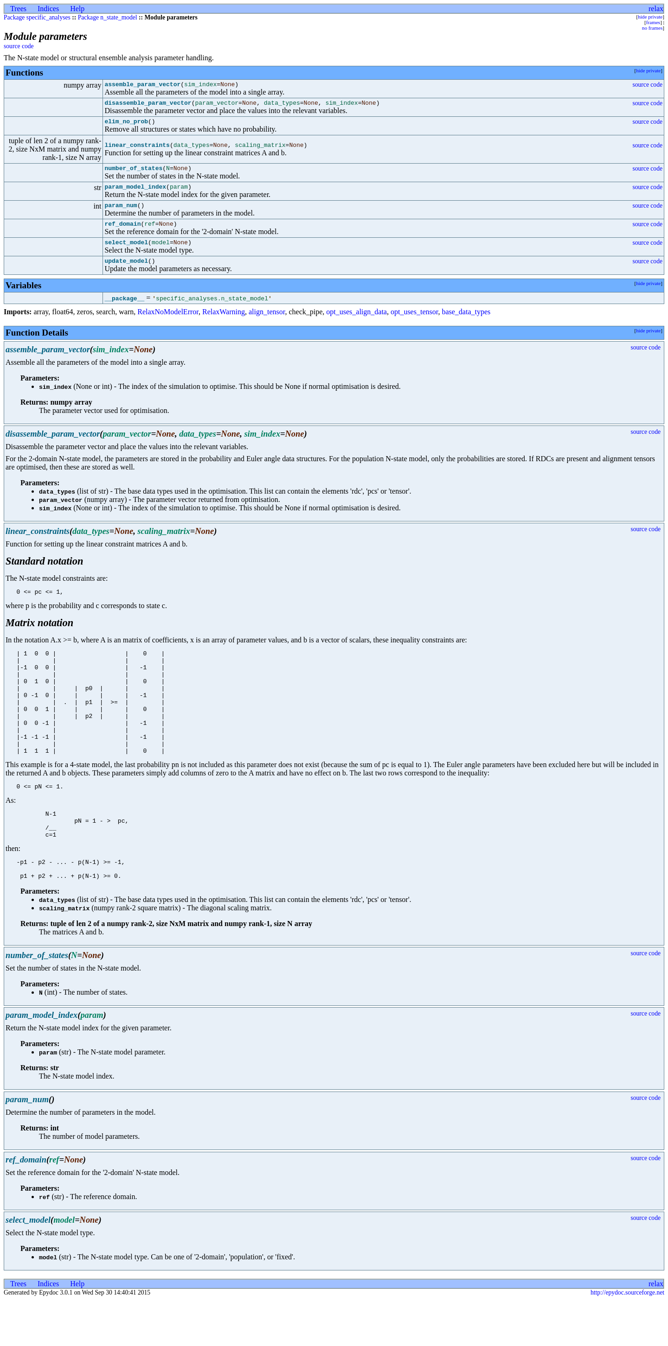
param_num (120, 213)
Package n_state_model (107, 17)
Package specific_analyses (37, 17)
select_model (126, 253)
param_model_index (135, 193)
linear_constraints (136, 149)
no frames (652, 28)
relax (656, 9)
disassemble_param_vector (147, 105)
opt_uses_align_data (356, 324)
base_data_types (466, 324)
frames (653, 22)
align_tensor (267, 324)
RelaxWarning (223, 324)
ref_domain (122, 233)
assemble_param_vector (142, 85)
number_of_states (133, 173)
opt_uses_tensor (414, 324)
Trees (18, 9)
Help (77, 9)
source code (19, 46)
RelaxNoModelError (168, 324)
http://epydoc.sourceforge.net (627, 1338)
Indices (48, 9)
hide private (650, 16)
